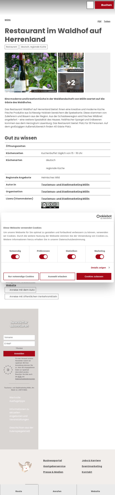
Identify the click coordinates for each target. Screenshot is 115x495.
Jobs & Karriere (91, 460)
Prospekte (87, 380)
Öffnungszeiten (91, 377)
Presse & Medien (53, 472)
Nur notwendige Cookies (21, 276)
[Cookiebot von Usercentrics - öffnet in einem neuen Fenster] (99, 217)
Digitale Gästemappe (94, 387)
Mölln (8, 20)
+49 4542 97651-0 (96, 364)
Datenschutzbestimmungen (25, 379)
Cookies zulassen (94, 276)
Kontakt (87, 472)
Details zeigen (98, 267)
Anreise (86, 384)
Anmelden (19, 353)
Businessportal (52, 460)
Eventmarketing (92, 466)
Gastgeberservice (54, 466)
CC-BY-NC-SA (52, 91)
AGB (20, 376)
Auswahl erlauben (57, 276)
